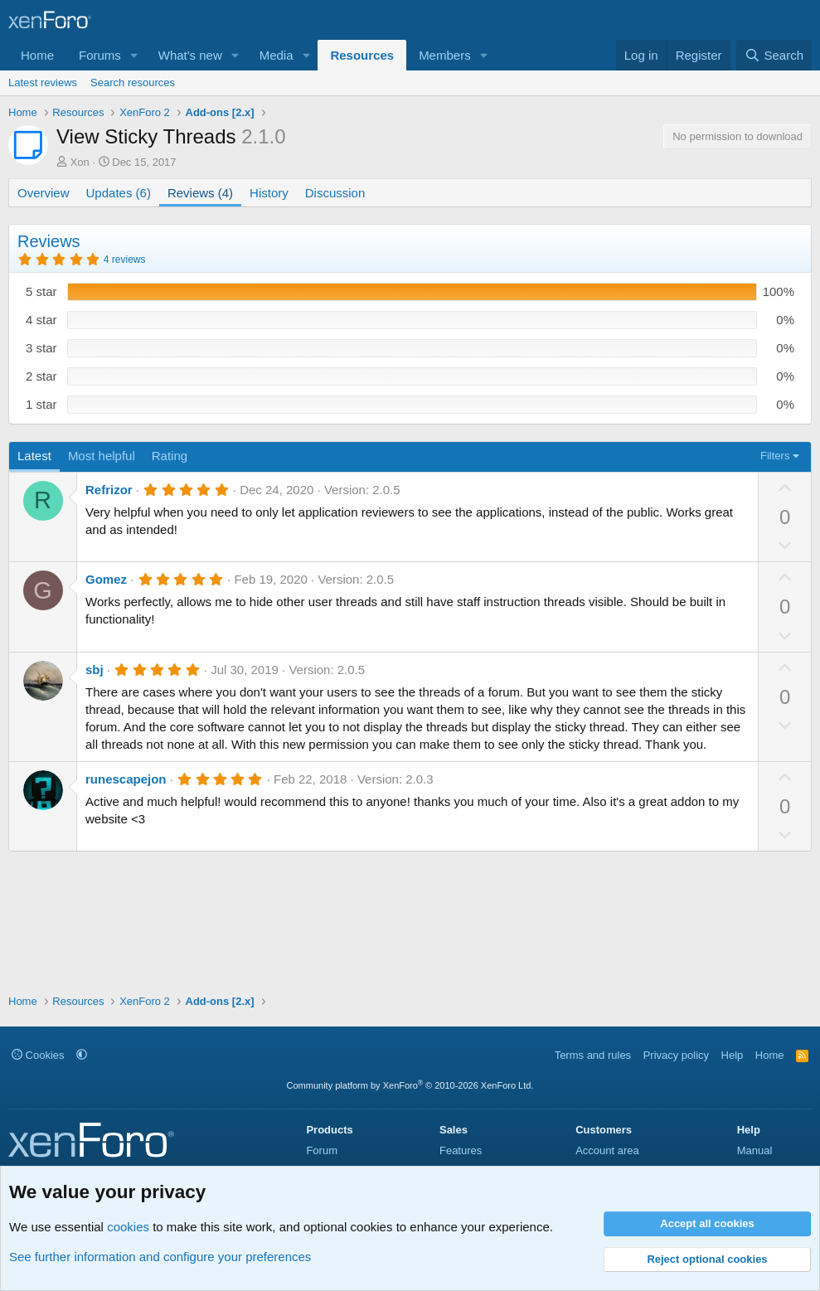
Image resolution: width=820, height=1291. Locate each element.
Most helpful (101, 456)
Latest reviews (42, 82)
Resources (362, 55)
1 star (41, 404)
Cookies (38, 1055)
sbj (94, 669)
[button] (134, 55)
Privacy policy (676, 1055)
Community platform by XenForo (410, 1085)
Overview (43, 193)
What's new (190, 55)
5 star (41, 291)
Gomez (106, 579)
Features (460, 1150)
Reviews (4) (200, 193)
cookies (128, 1227)
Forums (100, 55)
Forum (321, 1150)
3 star (41, 348)
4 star (41, 320)
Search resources (132, 82)
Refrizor (109, 490)
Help (732, 1055)
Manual (755, 1150)
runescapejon (126, 779)
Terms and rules (593, 1055)
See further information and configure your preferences (160, 1257)
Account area (607, 1150)
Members (445, 55)
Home (37, 55)
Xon (80, 162)
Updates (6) (118, 193)
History (269, 193)
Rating (169, 456)
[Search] (774, 55)
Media (277, 55)
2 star (41, 376)
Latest (34, 456)
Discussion (335, 193)
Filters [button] (774, 455)
